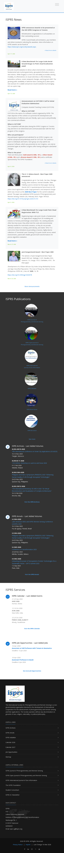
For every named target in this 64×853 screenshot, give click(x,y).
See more (32, 439)
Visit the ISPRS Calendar (32, 628)
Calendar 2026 (10, 742)
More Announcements (32, 286)
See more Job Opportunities (32, 671)
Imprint (28, 845)
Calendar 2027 (10, 747)
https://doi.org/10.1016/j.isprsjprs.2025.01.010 (23, 199)
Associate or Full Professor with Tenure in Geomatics (32, 648)
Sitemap (8, 757)
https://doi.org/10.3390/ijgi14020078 (20, 275)
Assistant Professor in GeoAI (22, 660)
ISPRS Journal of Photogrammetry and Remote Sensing (24, 771)
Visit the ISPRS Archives (32, 502)
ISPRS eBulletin (11, 737)
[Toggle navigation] (57, 4)
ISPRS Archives (11, 728)
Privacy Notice (18, 845)
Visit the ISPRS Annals (32, 574)
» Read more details (50, 50)
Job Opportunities (11, 752)
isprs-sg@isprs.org (16, 829)
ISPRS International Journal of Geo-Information (21, 780)
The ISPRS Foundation (13, 785)
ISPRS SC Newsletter (12, 795)
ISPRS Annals (10, 733)
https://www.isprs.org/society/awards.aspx (22, 47)
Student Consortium (12, 790)
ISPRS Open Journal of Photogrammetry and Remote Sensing (26, 775)
